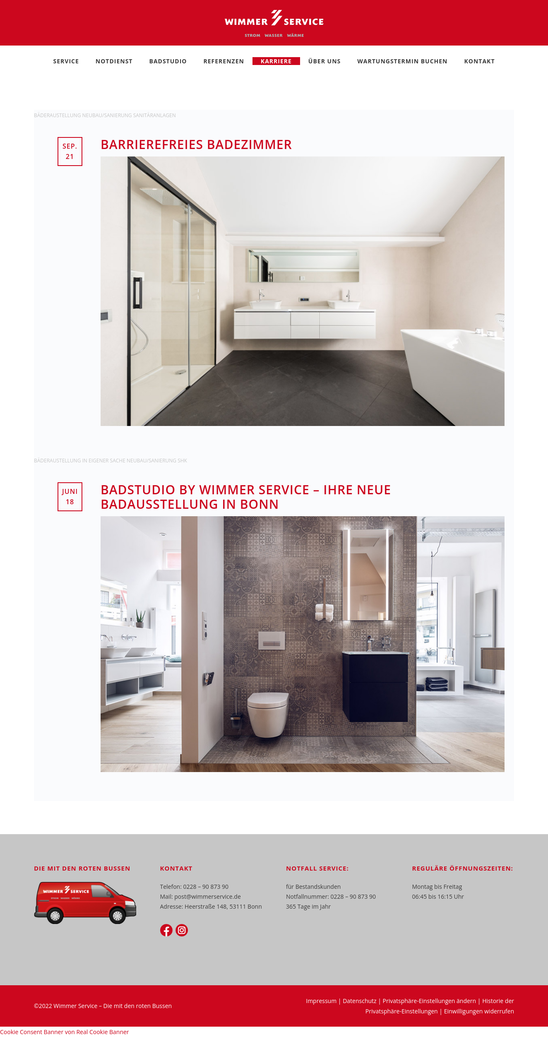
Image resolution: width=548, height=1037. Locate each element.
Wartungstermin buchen (402, 61)
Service (66, 61)
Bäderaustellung (58, 115)
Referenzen (223, 61)
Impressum (321, 1001)
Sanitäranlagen (154, 115)
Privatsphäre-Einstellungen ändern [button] (429, 1001)
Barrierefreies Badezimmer (196, 144)
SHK (182, 460)
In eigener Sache (104, 460)
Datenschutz (359, 1001)
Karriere (276, 61)
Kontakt (479, 61)
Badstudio (168, 61)
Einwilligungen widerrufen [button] (479, 1011)
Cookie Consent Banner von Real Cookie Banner (64, 1032)
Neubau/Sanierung (107, 115)
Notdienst (114, 61)
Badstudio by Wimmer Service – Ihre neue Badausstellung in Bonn (246, 496)
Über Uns (324, 61)
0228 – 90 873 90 (206, 886)
